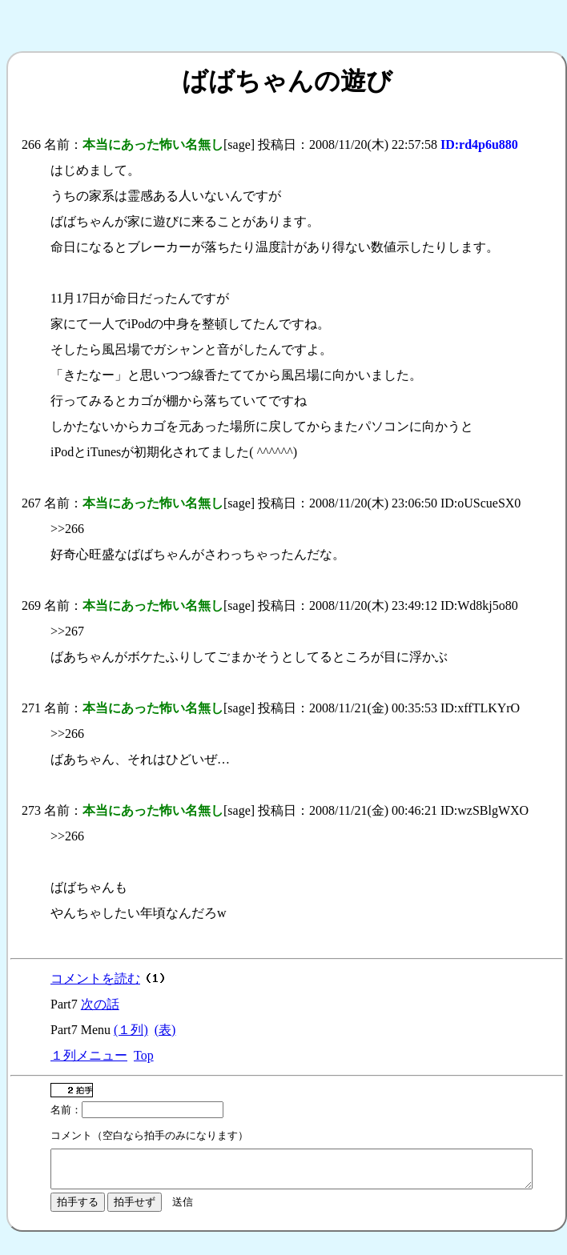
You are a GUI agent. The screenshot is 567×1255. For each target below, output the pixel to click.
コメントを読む (95, 978)
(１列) (131, 1029)
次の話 (100, 1004)
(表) (165, 1029)
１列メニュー (88, 1055)
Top (144, 1055)
